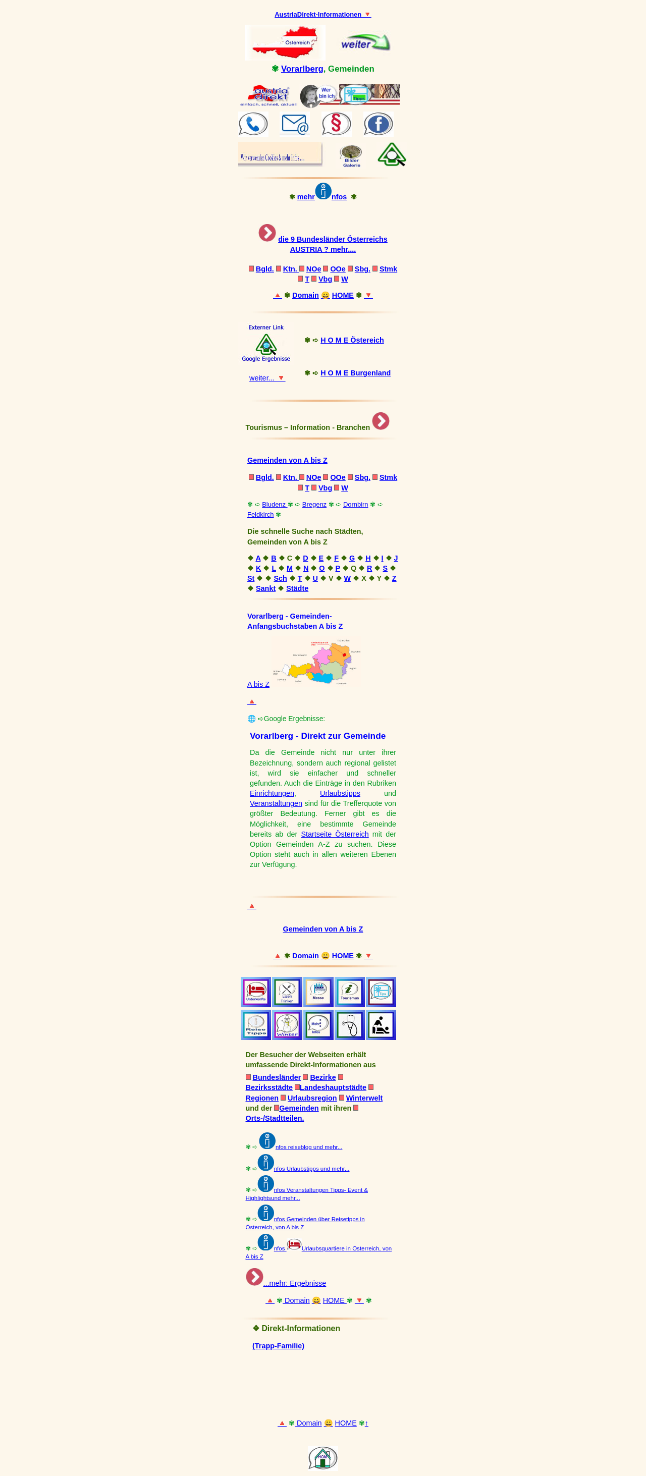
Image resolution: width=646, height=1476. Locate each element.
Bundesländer (277, 1077)
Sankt (266, 588)
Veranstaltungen (276, 803)
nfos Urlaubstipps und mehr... (312, 1169)
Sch (280, 578)
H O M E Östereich (352, 340)
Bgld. (265, 269)
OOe (337, 269)
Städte (297, 588)
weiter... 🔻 (267, 378)
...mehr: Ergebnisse (295, 1283)
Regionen (262, 1098)
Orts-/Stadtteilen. (275, 1118)
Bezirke (323, 1077)
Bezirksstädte (269, 1087)
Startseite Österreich (334, 834)
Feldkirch (260, 514)
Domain (305, 295)
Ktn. (291, 269)
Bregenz (314, 504)
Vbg (325, 279)
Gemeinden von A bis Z (287, 460)
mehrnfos (322, 197)
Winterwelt (364, 1098)
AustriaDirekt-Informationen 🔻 (323, 14)
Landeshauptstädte (333, 1087)
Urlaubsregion (312, 1098)
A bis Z (258, 684)
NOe (313, 269)
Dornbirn (355, 504)
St (250, 578)
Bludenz (274, 504)
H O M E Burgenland (355, 373)
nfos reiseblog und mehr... (301, 1147)
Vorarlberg (302, 69)
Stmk (388, 269)
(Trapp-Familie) (278, 1346)
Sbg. (362, 269)
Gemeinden (296, 1108)
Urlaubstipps (340, 793)
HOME (343, 295)
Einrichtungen (272, 793)
